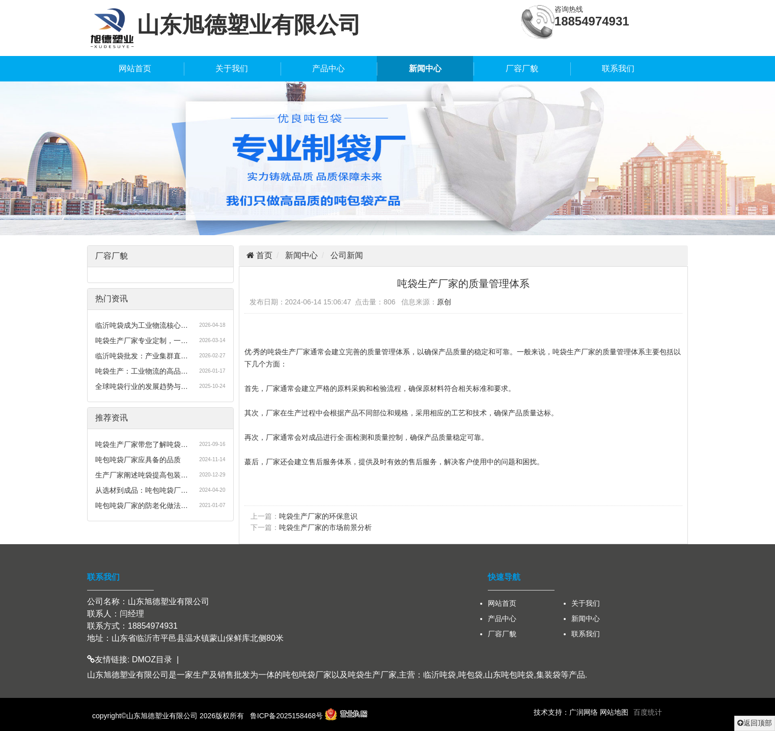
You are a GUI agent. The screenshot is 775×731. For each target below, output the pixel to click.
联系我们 (618, 68)
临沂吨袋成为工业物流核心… (141, 325)
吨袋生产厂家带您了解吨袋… (141, 444)
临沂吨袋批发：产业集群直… (141, 356)
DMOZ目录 (152, 659)
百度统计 (647, 712)
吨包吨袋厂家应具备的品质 (138, 460)
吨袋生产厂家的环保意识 (318, 516)
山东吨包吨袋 (509, 674)
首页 (263, 255)
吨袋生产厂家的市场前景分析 (325, 527)
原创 (444, 302)
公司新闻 (346, 255)
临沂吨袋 (439, 674)
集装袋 (548, 674)
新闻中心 (425, 68)
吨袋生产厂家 (372, 674)
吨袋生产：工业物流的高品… (141, 371)
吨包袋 (470, 674)
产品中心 (328, 68)
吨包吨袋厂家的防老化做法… (141, 505)
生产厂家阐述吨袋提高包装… (141, 475)
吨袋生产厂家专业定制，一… (141, 340)
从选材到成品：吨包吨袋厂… (141, 490)
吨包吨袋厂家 (307, 674)
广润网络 (583, 712)
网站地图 (614, 712)
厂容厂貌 (522, 68)
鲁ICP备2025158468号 (286, 716)
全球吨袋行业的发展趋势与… (141, 386)
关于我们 (231, 68)
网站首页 (135, 68)
